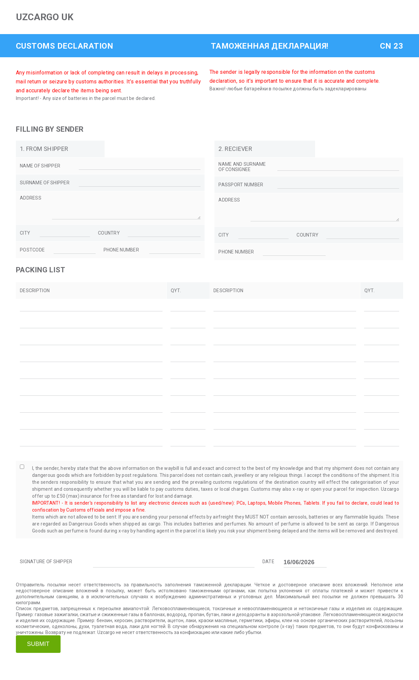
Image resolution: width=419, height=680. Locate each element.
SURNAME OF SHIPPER (45, 182)
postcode (32, 253)
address (30, 198)
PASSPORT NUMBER (240, 184)
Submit (38, 648)
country (109, 237)
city (25, 237)
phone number (121, 253)
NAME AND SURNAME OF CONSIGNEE (242, 166)
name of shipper (40, 165)
